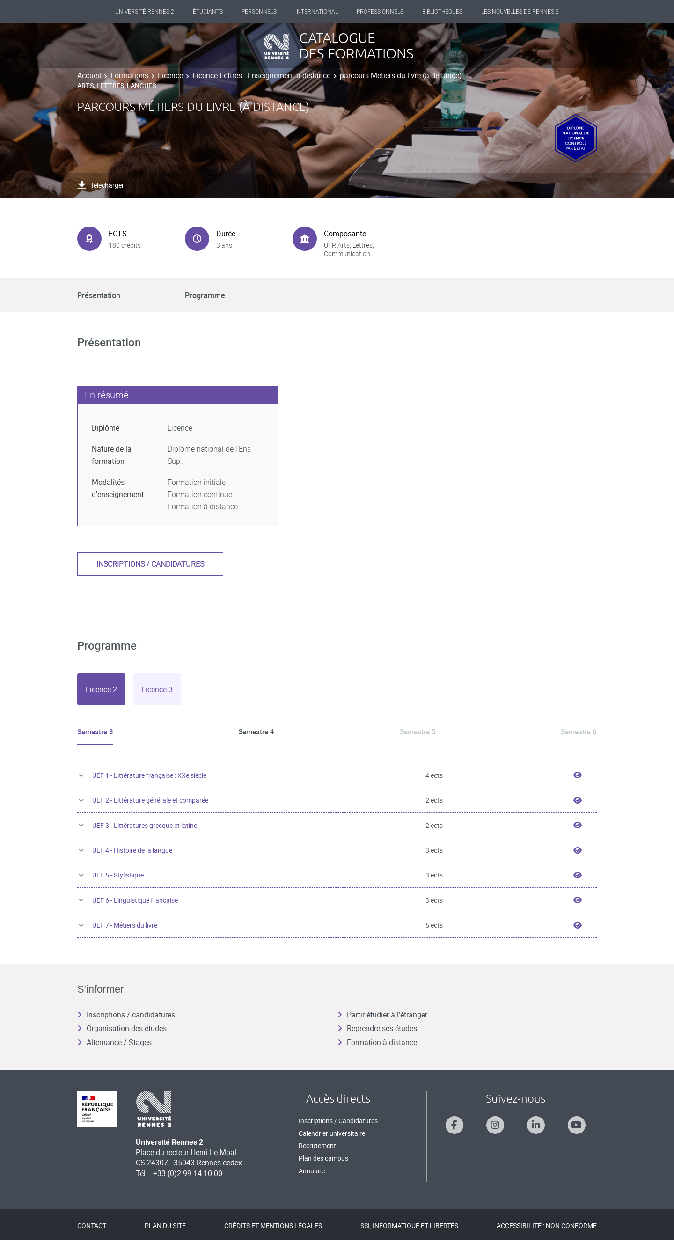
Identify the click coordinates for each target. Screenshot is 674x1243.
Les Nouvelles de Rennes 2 (520, 11)
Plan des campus (323, 1160)
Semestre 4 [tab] (256, 731)
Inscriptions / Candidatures (338, 1123)
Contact (91, 1228)
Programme (205, 295)
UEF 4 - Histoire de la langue (132, 852)
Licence (170, 75)
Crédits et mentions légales (273, 1228)
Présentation (98, 295)
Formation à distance (377, 1045)
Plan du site (165, 1228)
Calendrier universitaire (332, 1136)
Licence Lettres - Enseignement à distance (261, 75)
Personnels (259, 11)
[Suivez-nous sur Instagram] (495, 1128)
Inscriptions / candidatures (150, 564)
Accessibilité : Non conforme (547, 1228)
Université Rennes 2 (144, 11)
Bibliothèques (442, 11)
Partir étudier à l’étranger (382, 1017)
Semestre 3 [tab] (96, 731)
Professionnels (380, 11)
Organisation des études (122, 1031)
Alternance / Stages (114, 1045)
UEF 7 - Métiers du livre (124, 927)
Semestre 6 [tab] (577, 731)
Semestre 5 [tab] (417, 731)
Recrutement (317, 1148)
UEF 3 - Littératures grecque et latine (144, 827)
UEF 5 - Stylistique (118, 877)
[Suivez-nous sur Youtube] (577, 1128)
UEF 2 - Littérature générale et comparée (150, 802)
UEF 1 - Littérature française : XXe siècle (149, 778)
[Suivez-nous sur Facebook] (454, 1128)
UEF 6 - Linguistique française (135, 903)
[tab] (101, 689)
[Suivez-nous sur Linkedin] (536, 1128)
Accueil (89, 75)
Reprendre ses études (377, 1031)
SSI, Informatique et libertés (409, 1228)
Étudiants (208, 11)
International (316, 11)
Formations (129, 75)
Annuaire (312, 1173)
